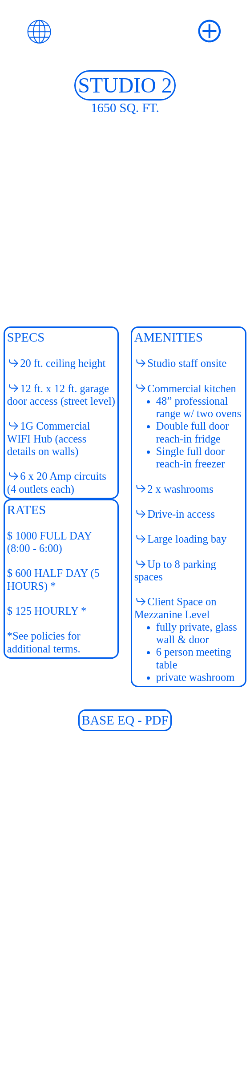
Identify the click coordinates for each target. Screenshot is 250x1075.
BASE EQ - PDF (125, 720)
